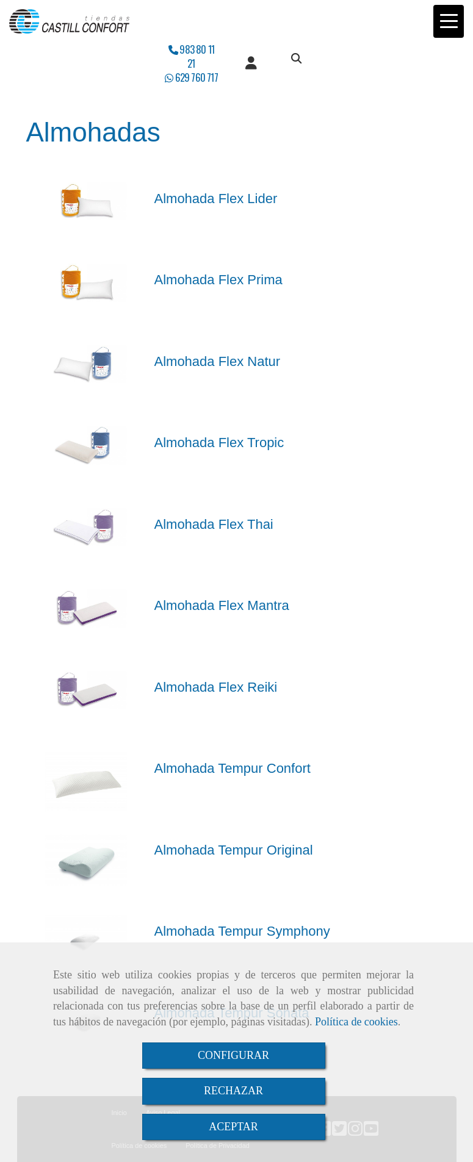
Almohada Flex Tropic (219, 442)
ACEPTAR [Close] (233, 1127)
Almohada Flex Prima (218, 279)
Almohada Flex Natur (217, 361)
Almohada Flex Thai (213, 524)
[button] (251, 63)
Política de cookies (356, 1022)
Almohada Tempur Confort (232, 768)
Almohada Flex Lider (216, 198)
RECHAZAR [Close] (233, 1091)
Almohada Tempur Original (233, 850)
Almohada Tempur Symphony (242, 931)
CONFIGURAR (233, 1055)
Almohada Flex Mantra (221, 605)
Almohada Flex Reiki (216, 687)
